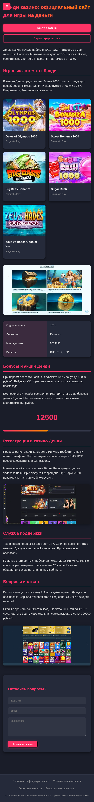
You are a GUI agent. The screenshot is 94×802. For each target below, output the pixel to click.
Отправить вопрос (22, 744)
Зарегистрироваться (47, 38)
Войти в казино (47, 28)
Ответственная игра (30, 788)
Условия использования (67, 781)
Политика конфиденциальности (31, 781)
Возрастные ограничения (60, 788)
